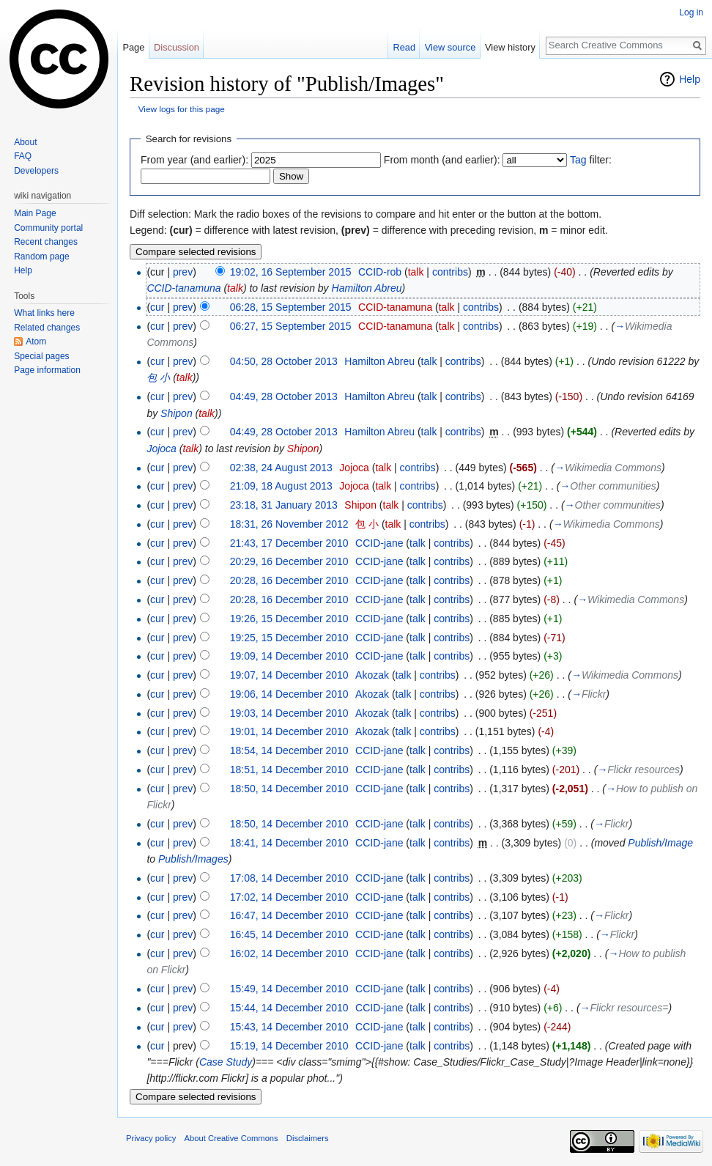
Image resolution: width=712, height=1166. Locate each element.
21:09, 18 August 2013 (281, 486)
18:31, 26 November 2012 (289, 524)
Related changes (47, 327)
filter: (591, 160)
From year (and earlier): (194, 160)
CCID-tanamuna (183, 288)
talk (416, 272)
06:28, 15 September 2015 (291, 307)
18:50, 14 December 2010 (289, 788)
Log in (691, 12)
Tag (578, 160)
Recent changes (46, 242)
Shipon (176, 413)
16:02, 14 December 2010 (289, 953)
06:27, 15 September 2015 (291, 326)
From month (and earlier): (442, 160)
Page (133, 47)
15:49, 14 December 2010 (289, 989)
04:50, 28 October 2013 (284, 361)
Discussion (176, 47)
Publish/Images (193, 859)
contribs (450, 272)
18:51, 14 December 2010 (289, 769)
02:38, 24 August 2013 (281, 467)
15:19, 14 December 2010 (289, 1046)
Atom (36, 341)
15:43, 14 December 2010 (289, 1027)
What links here (44, 313)
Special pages (41, 356)
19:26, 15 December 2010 (289, 618)
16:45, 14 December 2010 (289, 934)
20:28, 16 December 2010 (289, 580)
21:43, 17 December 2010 (289, 543)
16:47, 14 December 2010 (289, 915)
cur (157, 307)
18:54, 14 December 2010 (289, 750)
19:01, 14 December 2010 (289, 731)
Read (404, 47)
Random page (41, 256)
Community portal (48, 228)
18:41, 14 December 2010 (289, 843)
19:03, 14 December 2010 (289, 713)
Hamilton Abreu (367, 288)
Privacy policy (151, 1138)
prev (183, 272)
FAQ (22, 156)
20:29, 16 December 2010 (289, 561)
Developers (36, 171)
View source (450, 47)
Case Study (225, 1062)
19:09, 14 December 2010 (289, 656)
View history (510, 47)
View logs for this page (181, 109)
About (25, 142)
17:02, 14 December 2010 (289, 897)
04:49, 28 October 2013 (284, 396)
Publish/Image (660, 843)
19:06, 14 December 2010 (289, 694)
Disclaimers (307, 1138)
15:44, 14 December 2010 (289, 1008)
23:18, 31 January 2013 (284, 505)
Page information (47, 370)
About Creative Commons (231, 1138)
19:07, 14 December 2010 (289, 675)
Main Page (35, 213)
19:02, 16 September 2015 (291, 272)
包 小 (158, 377)
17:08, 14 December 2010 (289, 878)
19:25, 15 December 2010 (289, 637)
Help (689, 79)
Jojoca (161, 448)
